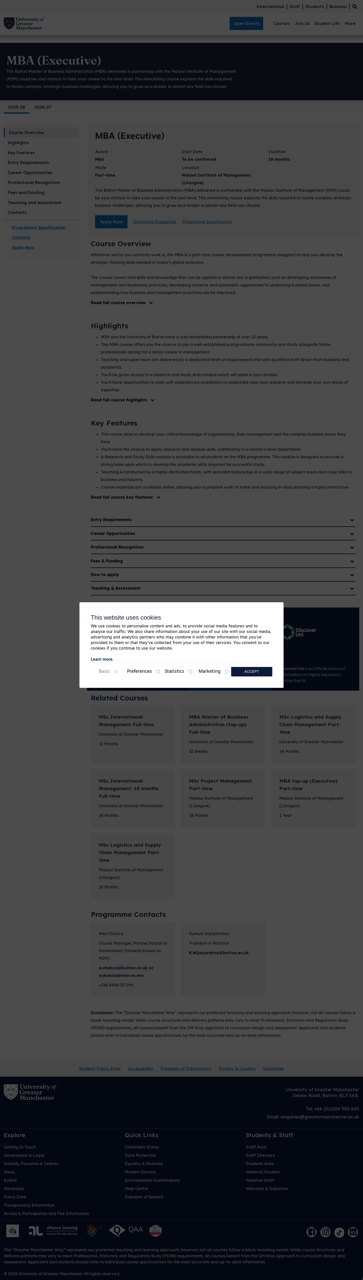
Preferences (139, 671)
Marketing (210, 671)
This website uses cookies (126, 617)
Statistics (174, 671)
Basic (104, 671)
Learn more (101, 660)
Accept (251, 671)
